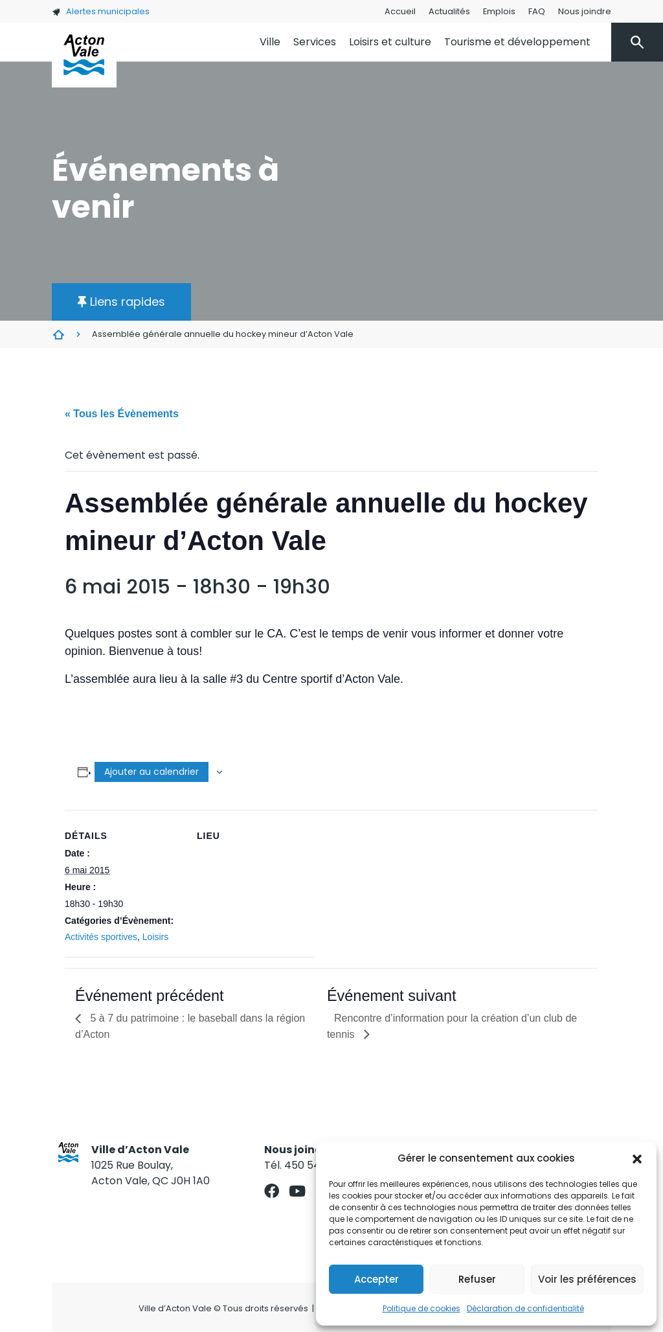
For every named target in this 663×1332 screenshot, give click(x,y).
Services (314, 41)
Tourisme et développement (517, 41)
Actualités (449, 11)
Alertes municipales (101, 11)
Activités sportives (101, 937)
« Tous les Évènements (122, 413)
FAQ (536, 11)
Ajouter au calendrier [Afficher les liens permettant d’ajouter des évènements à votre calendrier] (151, 771)
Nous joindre (584, 11)
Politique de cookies (421, 1308)
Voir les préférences (587, 1279)
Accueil (400, 11)
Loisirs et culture (390, 41)
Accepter (376, 1279)
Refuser (477, 1279)
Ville (270, 41)
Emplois (499, 11)
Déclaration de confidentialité (525, 1308)
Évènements (58, 334)
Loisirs (155, 937)
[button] (637, 1158)
